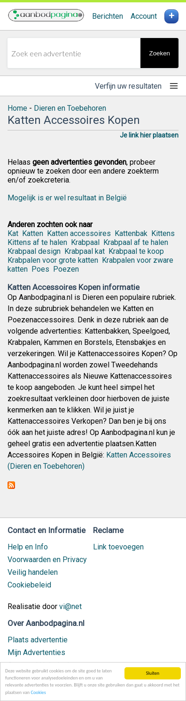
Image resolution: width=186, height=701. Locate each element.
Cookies (38, 693)
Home (17, 108)
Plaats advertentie (38, 639)
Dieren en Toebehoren (70, 108)
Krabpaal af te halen (135, 242)
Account (144, 16)
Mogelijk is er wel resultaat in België (67, 197)
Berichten (107, 16)
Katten (32, 233)
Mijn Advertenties (36, 652)
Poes (40, 269)
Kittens (163, 233)
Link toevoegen (118, 546)
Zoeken (159, 53)
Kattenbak (131, 233)
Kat (13, 233)
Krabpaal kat (84, 251)
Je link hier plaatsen (149, 135)
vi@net (70, 606)
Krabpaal (85, 242)
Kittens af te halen (37, 242)
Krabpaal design (34, 251)
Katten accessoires (79, 233)
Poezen (66, 269)
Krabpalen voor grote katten (53, 260)
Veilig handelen (33, 572)
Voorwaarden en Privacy (47, 559)
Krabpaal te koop (136, 251)
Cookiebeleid (29, 584)
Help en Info (28, 546)
